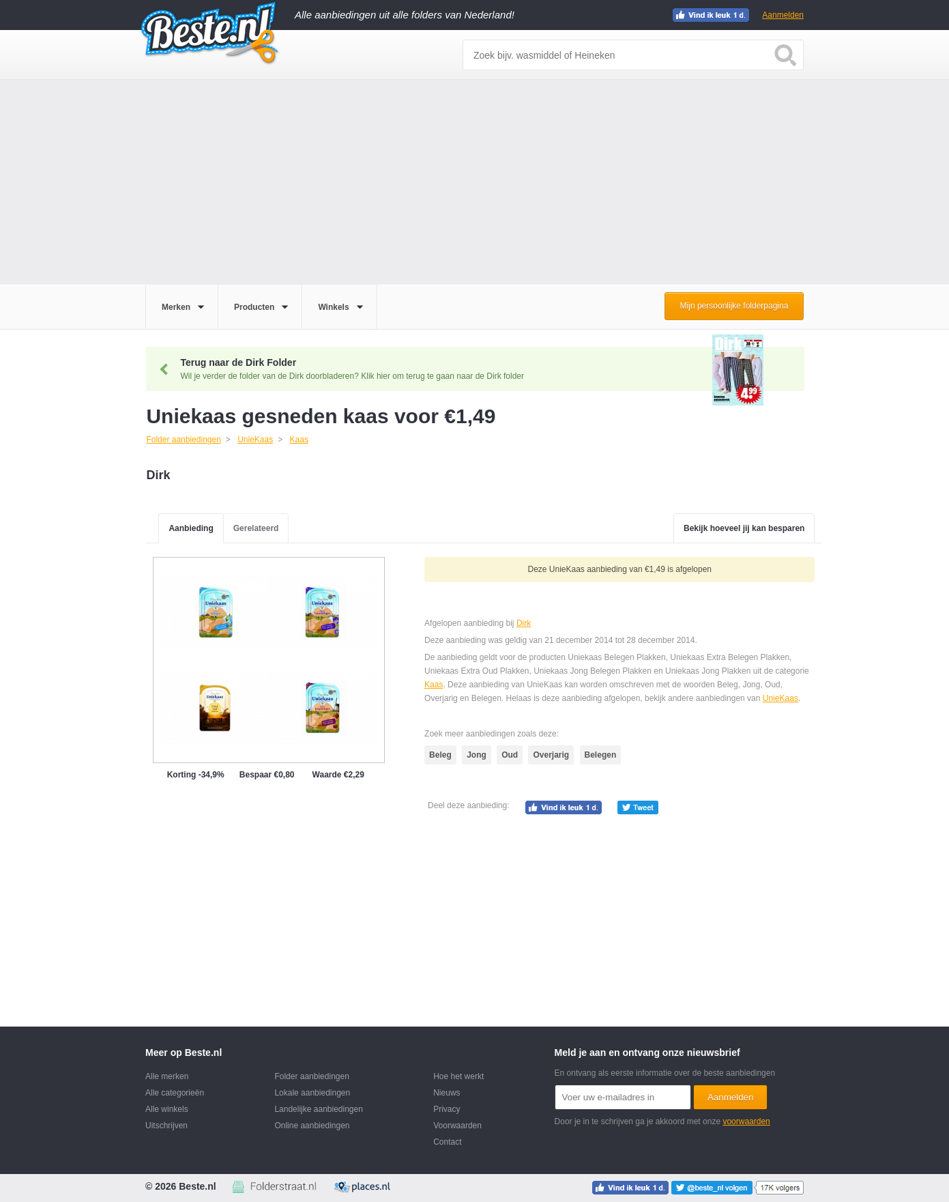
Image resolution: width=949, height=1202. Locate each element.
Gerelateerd (256, 528)
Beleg (440, 755)
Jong (476, 755)
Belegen (601, 755)
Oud (509, 755)
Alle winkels (166, 1109)
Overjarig (551, 755)
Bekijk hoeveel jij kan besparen (744, 528)
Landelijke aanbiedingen (318, 1109)
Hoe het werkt (458, 1076)
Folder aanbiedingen (311, 1076)
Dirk (523, 623)
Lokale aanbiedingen (312, 1093)
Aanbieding (191, 528)
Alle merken (166, 1076)
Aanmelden (783, 15)
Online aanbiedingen (311, 1125)
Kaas (433, 684)
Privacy (446, 1109)
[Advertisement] (474, 182)
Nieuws (446, 1093)
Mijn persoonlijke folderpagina (734, 306)
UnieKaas (780, 698)
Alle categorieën (174, 1093)
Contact (447, 1142)
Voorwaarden (457, 1125)
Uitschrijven (166, 1125)
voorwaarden (746, 1121)
